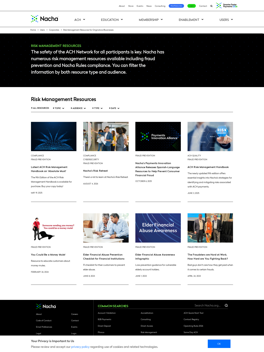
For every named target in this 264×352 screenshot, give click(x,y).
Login (191, 6)
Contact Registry (191, 319)
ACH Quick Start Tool (193, 312)
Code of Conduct (44, 320)
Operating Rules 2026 (193, 325)
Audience (77, 108)
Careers (74, 314)
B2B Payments (104, 319)
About (122, 6)
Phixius (101, 332)
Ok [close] (219, 343)
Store (131, 6)
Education (110, 20)
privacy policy (80, 346)
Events (140, 6)
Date (113, 108)
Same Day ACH (191, 332)
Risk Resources (176, 6)
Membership (149, 20)
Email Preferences (44, 326)
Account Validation (107, 312)
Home (33, 29)
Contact (203, 6)
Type (96, 108)
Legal (38, 333)
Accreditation (147, 312)
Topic (58, 108)
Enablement (189, 20)
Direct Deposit (104, 325)
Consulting (160, 6)
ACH (77, 20)
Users (224, 20)
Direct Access (147, 325)
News (149, 6)
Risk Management (149, 332)
